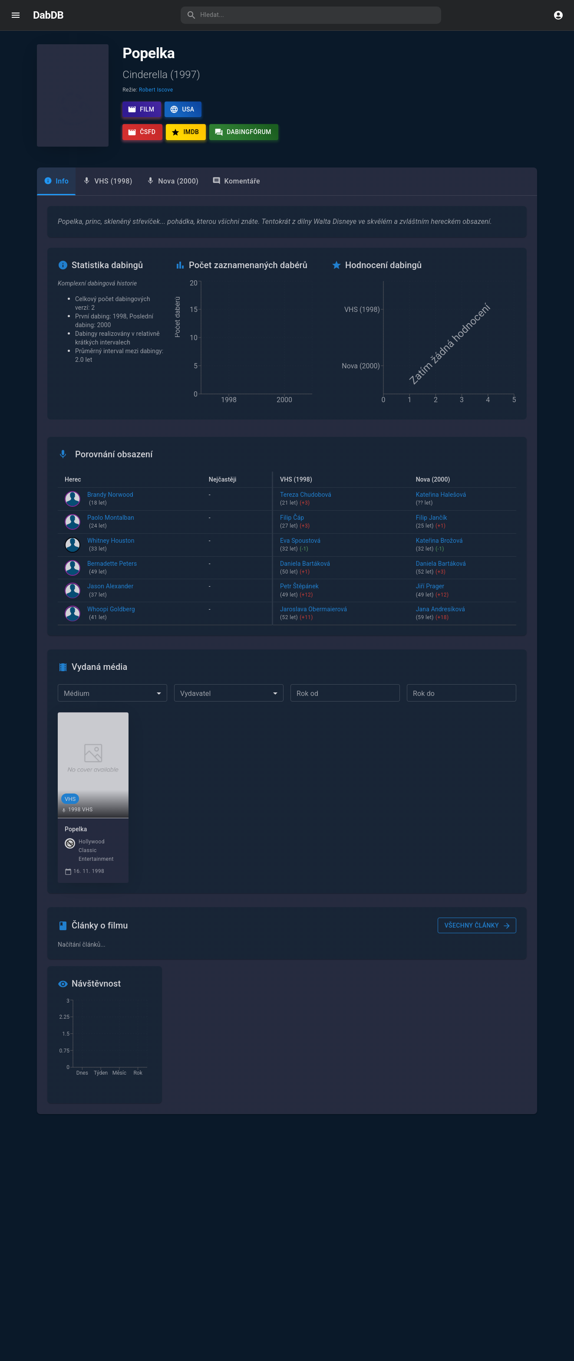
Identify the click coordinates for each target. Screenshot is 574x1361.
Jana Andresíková (469, 614)
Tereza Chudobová (362, 499)
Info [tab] (56, 181)
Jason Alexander (110, 591)
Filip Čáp (362, 522)
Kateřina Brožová (469, 545)
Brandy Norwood (110, 499)
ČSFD (141, 132)
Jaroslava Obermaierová (243, 614)
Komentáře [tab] (236, 181)
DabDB (48, 15)
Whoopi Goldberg (111, 614)
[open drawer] (15, 15)
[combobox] (112, 693)
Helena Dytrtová (243, 499)
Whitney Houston (111, 545)
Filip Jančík (469, 522)
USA (182, 109)
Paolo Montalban (110, 522)
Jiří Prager (469, 591)
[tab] (107, 181)
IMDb (185, 132)
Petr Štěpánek (362, 591)
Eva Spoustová (362, 545)
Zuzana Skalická (243, 545)
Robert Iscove (156, 90)
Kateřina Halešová (469, 499)
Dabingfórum (242, 132)
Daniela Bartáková (243, 568)
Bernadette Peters (112, 568)
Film (141, 109)
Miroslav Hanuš (243, 591)
